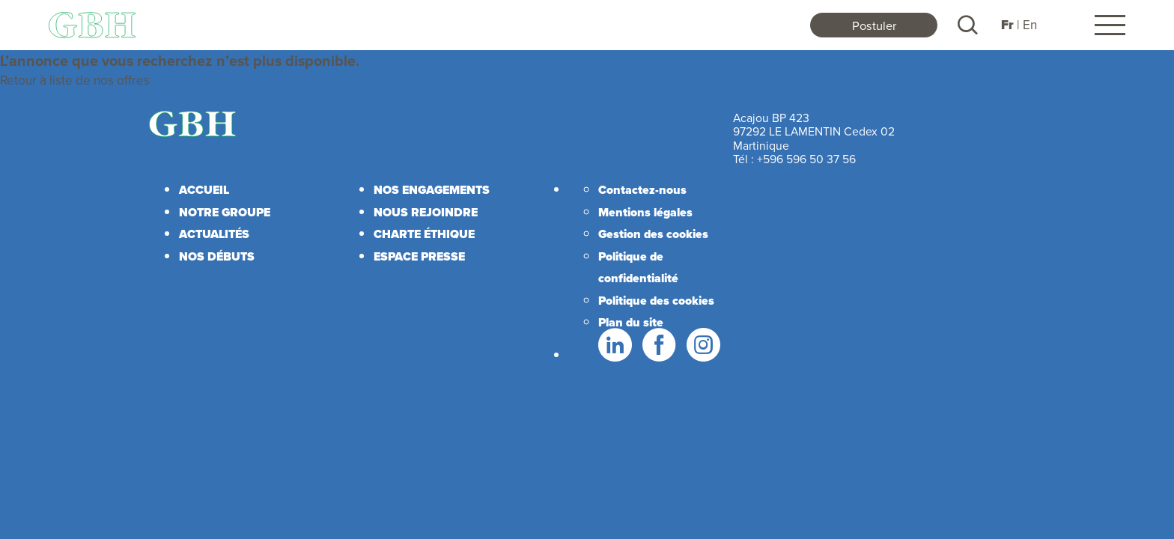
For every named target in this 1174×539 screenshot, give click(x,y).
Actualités (214, 234)
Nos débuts (217, 256)
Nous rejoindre (426, 212)
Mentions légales (645, 212)
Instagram (702, 344)
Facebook (658, 344)
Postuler (874, 25)
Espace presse (419, 256)
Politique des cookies (656, 300)
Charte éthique (424, 234)
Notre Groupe (224, 212)
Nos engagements (432, 189)
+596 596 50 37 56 (806, 158)
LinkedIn (614, 344)
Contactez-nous (642, 189)
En (1030, 25)
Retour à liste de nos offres (75, 80)
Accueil (204, 189)
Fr (1007, 25)
